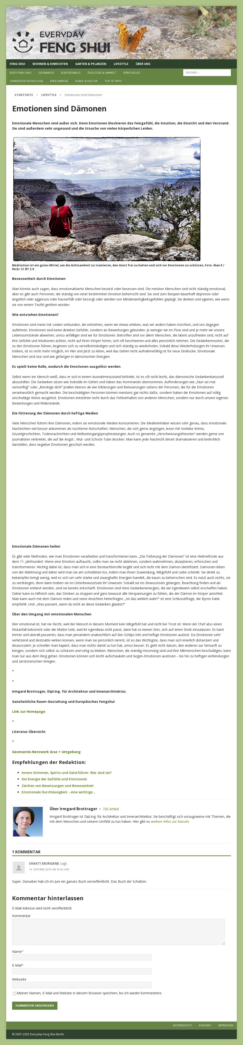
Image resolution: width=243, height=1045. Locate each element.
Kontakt (205, 1025)
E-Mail (17, 965)
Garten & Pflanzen (90, 64)
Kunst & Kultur (86, 81)
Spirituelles (131, 72)
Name (17, 951)
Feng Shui (17, 64)
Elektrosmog (70, 72)
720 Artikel (111, 809)
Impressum (225, 1025)
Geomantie (46, 72)
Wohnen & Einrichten (50, 64)
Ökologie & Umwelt (102, 72)
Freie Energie (59, 81)
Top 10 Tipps (113, 81)
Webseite (19, 979)
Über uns (143, 64)
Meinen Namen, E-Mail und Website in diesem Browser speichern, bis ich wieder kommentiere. (89, 993)
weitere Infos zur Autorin (170, 821)
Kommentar (21, 915)
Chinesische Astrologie (26, 81)
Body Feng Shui (20, 72)
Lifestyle (121, 64)
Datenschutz (182, 1025)
